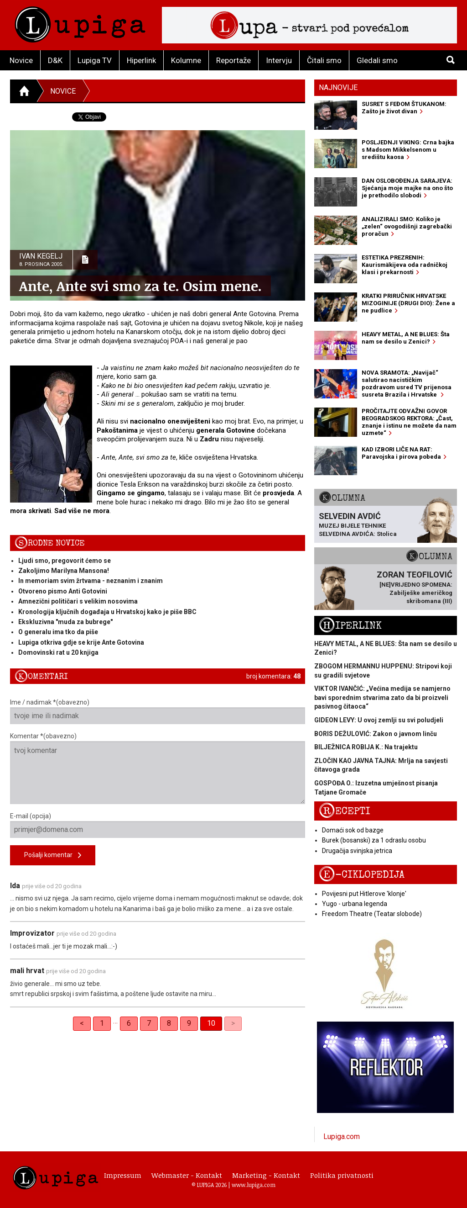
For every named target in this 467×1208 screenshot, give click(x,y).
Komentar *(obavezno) (157, 768)
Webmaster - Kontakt (186, 1175)
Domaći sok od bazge (353, 830)
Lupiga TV (95, 60)
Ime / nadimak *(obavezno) (157, 711)
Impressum (122, 1175)
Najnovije (338, 87)
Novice (21, 60)
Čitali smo (324, 60)
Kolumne (186, 60)
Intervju (279, 60)
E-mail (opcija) (157, 825)
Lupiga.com (341, 1136)
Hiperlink (141, 60)
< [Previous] (82, 1023)
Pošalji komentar (52, 855)
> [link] (233, 1023)
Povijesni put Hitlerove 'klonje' (364, 893)
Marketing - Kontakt (266, 1175)
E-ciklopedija (362, 874)
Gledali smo (377, 60)
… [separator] (115, 1021)
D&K (55, 60)
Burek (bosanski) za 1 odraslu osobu (374, 840)
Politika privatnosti (342, 1175)
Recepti (344, 811)
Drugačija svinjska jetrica (357, 850)
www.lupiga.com (253, 1184)
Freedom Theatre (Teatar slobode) (372, 913)
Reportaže (233, 60)
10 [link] (211, 1023)
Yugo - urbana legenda (354, 903)
